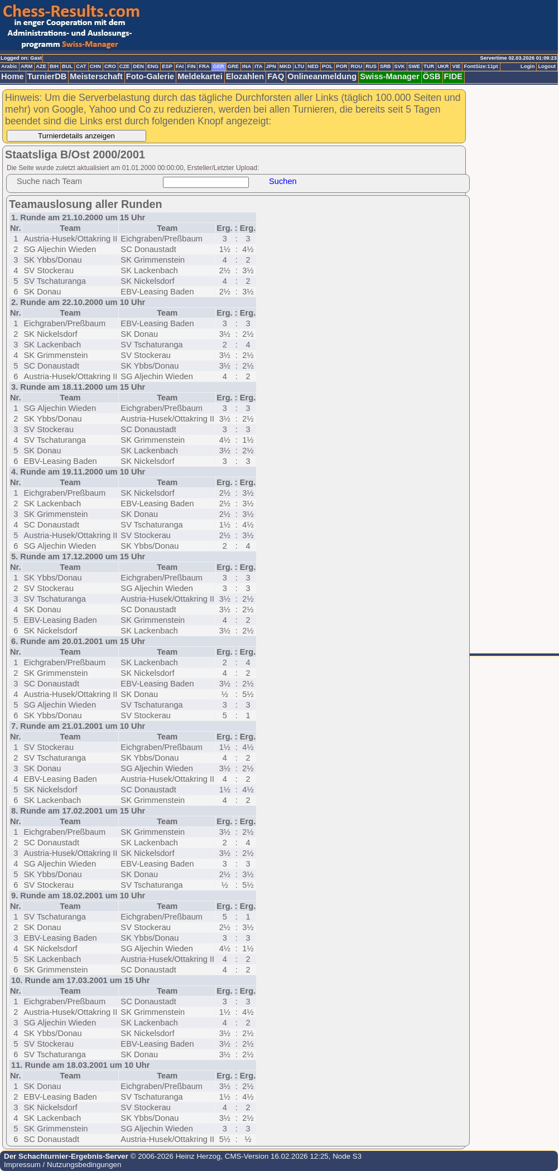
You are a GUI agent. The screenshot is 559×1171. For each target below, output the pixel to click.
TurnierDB (47, 76)
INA (246, 66)
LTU (299, 66)
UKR (443, 66)
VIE (456, 66)
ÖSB (432, 76)
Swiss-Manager (390, 76)
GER (218, 66)
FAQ (275, 76)
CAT (81, 66)
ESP (167, 66)
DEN (138, 66)
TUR (428, 66)
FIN (191, 66)
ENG (152, 66)
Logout (547, 66)
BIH (54, 66)
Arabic (9, 66)
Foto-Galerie (150, 76)
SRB (385, 66)
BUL (67, 66)
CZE (124, 66)
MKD (285, 66)
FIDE (453, 76)
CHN (95, 66)
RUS (371, 66)
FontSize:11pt (481, 66)
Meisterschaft (96, 76)
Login (527, 66)
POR (341, 66)
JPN (271, 66)
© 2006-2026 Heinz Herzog (174, 1156)
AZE (41, 66)
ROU (356, 66)
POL (327, 66)
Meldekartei (200, 76)
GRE (233, 66)
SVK (399, 66)
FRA (204, 66)
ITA (258, 66)
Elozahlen (245, 76)
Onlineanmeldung (321, 76)
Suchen (283, 181)
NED (313, 66)
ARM (26, 66)
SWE (414, 66)
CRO (110, 66)
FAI (180, 66)
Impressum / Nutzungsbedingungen (62, 1164)
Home (12, 76)
